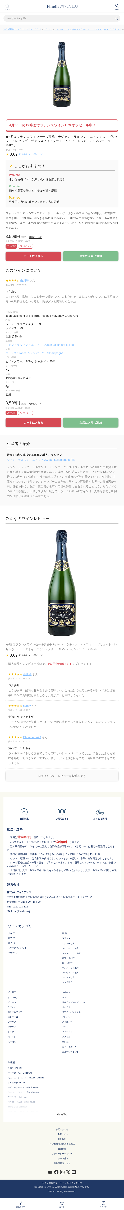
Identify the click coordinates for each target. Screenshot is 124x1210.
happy (27, 705)
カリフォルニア (69, 1046)
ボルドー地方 (68, 943)
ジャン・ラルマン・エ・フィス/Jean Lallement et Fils (40, 344)
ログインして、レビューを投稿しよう (62, 776)
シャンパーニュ (61, 29)
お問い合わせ (62, 1129)
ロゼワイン (13, 952)
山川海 (24, 280)
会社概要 (62, 1149)
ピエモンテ (13, 1002)
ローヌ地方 (67, 963)
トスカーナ (13, 997)
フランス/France (16, 353)
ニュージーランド (70, 1052)
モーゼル (12, 1042)
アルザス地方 (68, 977)
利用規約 (62, 1139)
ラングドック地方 (70, 968)
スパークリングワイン (18, 948)
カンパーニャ (14, 1017)
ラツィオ (12, 1007)
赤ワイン (12, 938)
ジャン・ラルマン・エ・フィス (87, 29)
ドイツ (11, 1032)
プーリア (12, 1022)
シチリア (12, 1026)
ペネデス (66, 1007)
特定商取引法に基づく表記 (62, 1144)
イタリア (12, 992)
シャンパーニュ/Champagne (45, 353)
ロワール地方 (68, 958)
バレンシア (67, 1017)
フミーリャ (67, 1031)
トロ (64, 1026)
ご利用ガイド (62, 1134)
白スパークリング (112, 29)
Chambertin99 (32, 737)
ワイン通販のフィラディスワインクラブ (22, 29)
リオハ (65, 997)
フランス (48, 29)
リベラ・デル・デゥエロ (73, 1002)
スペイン (66, 992)
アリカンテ (67, 1022)
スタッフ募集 (62, 1158)
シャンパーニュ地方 (71, 953)
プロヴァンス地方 (70, 972)
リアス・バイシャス (71, 1012)
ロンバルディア (15, 1012)
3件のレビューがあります (31, 154)
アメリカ (66, 1036)
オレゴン (66, 1042)
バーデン (12, 1037)
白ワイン (12, 943)
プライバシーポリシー (62, 1153)
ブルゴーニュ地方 (70, 948)
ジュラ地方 (67, 982)
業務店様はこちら (62, 1163)
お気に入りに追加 (90, 256)
